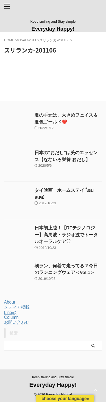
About (9, 302)
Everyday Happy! (52, 29)
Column (11, 317)
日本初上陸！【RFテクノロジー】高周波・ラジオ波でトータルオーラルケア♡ (66, 234)
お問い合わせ (16, 322)
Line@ (10, 312)
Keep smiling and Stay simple (53, 377)
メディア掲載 (16, 307)
